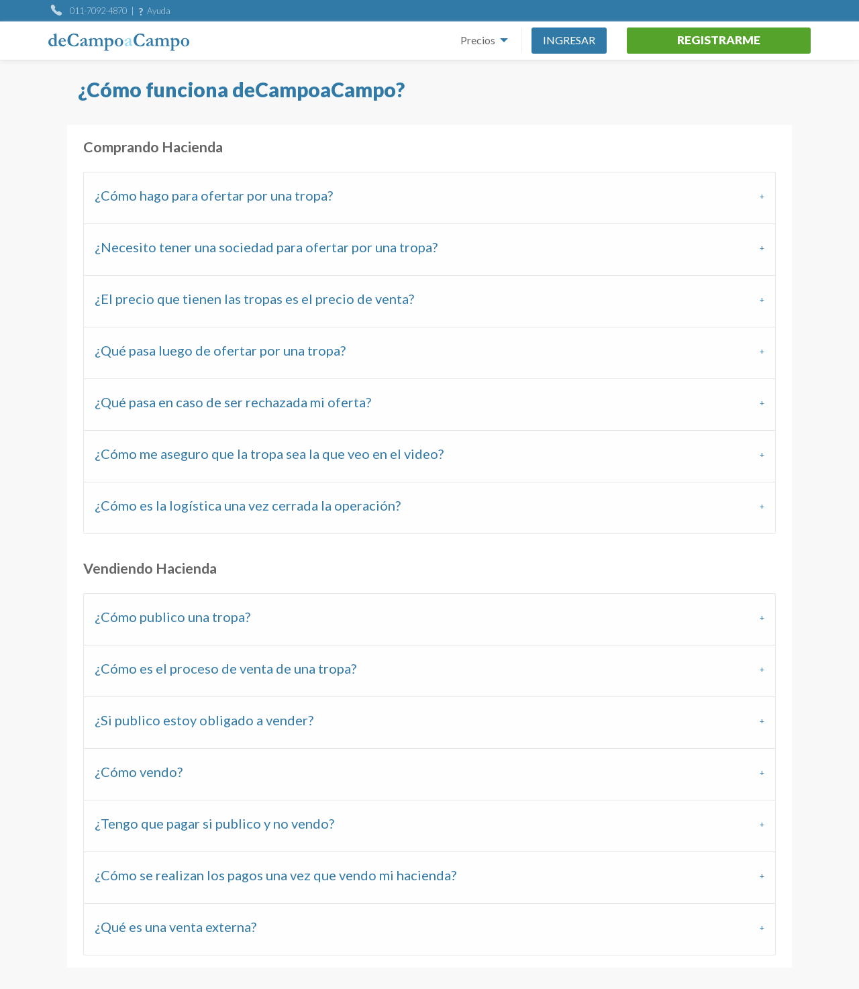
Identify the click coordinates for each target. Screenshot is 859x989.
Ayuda (158, 10)
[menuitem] (480, 40)
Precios (477, 40)
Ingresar (569, 40)
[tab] (429, 197)
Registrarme (718, 40)
